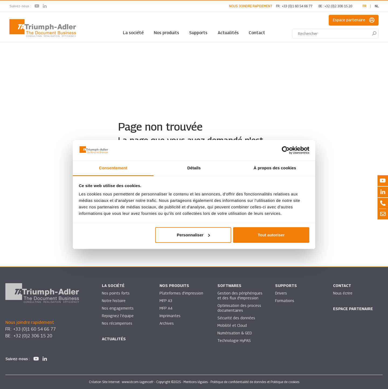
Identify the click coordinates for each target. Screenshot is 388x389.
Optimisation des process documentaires (239, 308)
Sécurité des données (236, 318)
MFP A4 (166, 308)
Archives (167, 323)
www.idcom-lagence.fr (138, 382)
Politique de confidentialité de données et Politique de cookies (254, 382)
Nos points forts (116, 293)
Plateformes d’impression (181, 293)
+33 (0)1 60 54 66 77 (297, 6)
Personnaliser (193, 235)
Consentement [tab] (113, 168)
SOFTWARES (229, 285)
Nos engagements (118, 308)
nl (377, 6)
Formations (284, 300)
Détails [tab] (194, 168)
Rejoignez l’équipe (118, 315)
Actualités (228, 32)
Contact (257, 32)
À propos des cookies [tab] (275, 168)
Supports (198, 32)
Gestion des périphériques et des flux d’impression (239, 295)
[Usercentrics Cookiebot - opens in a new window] (285, 150)
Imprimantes (170, 315)
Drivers (281, 293)
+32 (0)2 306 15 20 (338, 6)
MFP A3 (166, 300)
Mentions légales (195, 382)
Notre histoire (114, 300)
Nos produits (166, 32)
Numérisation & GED (234, 333)
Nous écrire (342, 293)
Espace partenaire (354, 20)
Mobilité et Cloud (232, 325)
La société (133, 32)
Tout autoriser (271, 235)
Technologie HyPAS (234, 340)
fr (364, 6)
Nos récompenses (117, 323)
